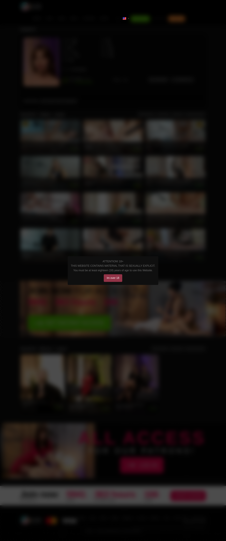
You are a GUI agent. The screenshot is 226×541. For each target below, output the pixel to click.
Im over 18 (113, 277)
